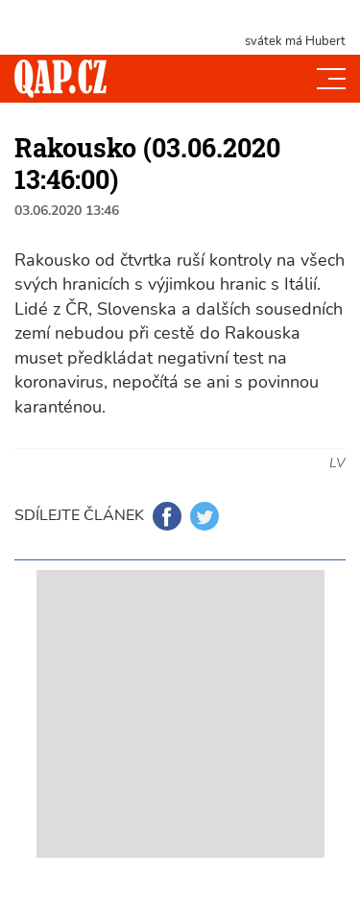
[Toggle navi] (331, 78)
